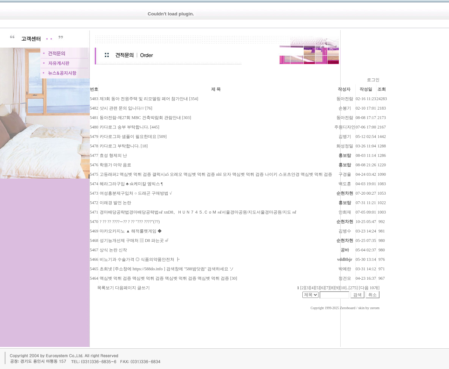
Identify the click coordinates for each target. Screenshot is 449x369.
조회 (381, 89)
